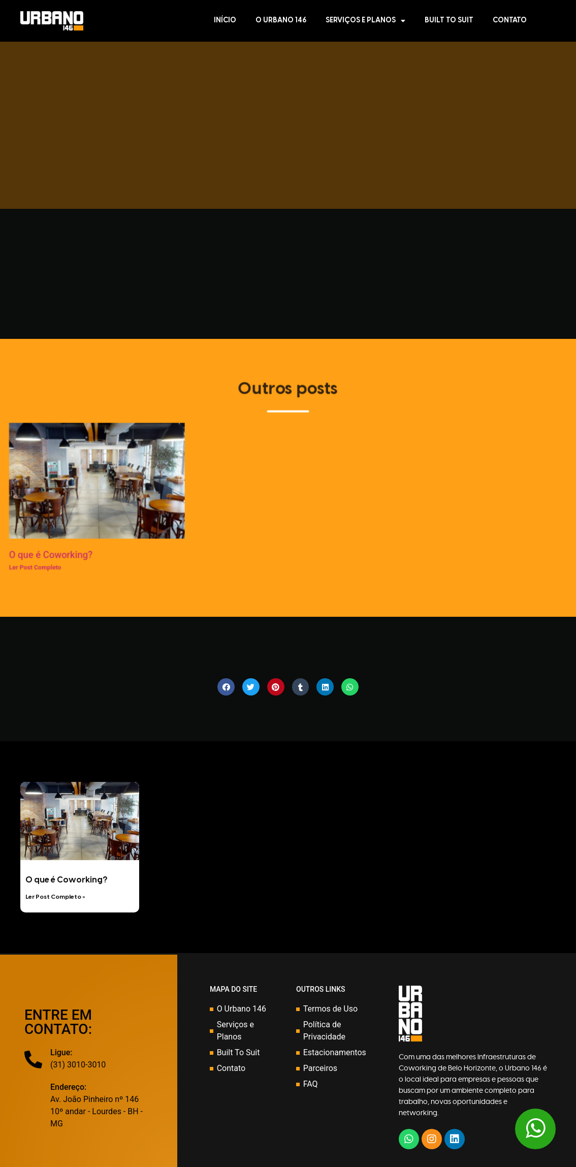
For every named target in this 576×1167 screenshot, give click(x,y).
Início (225, 20)
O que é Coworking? (66, 880)
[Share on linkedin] (325, 687)
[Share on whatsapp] (350, 687)
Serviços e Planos (365, 20)
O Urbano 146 (280, 20)
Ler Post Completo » (55, 897)
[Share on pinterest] (275, 687)
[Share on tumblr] (300, 687)
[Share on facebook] (226, 687)
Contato (510, 20)
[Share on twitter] (251, 687)
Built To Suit (449, 20)
